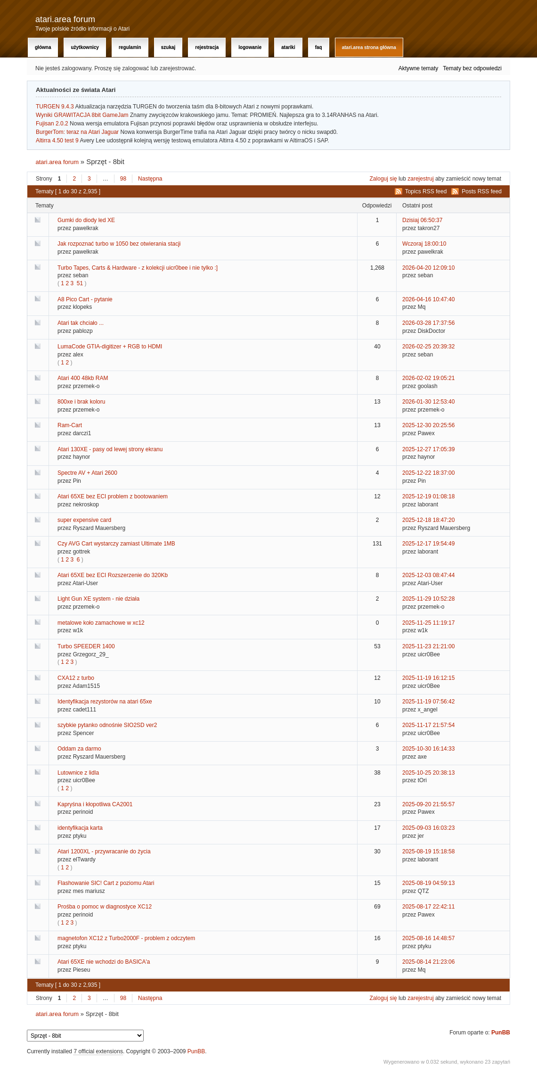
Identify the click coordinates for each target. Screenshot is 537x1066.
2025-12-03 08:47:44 (428, 575)
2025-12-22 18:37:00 (428, 473)
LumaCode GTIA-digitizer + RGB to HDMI (109, 346)
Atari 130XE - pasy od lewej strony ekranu (110, 449)
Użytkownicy (84, 47)
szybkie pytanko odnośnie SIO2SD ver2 (107, 725)
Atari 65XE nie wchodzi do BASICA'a (103, 962)
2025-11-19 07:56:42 (428, 701)
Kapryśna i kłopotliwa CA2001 (94, 804)
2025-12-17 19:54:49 (428, 543)
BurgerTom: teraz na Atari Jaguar (77, 132)
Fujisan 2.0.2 (52, 123)
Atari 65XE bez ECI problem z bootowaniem (112, 496)
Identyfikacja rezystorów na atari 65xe (104, 701)
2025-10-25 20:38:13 (428, 772)
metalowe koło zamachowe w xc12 (101, 623)
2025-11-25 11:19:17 (428, 623)
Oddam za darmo (79, 748)
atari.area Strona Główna (369, 47)
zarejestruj (420, 178)
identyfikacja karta (80, 828)
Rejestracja (207, 47)
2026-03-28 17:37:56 (428, 323)
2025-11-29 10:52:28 (428, 598)
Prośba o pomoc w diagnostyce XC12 (104, 906)
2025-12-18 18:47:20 (428, 520)
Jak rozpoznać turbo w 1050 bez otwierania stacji (118, 243)
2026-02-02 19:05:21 (428, 378)
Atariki (288, 47)
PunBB (500, 1032)
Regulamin (130, 47)
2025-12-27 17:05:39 (428, 449)
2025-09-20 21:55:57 (428, 804)
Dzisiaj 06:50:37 (422, 220)
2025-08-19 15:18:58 (428, 851)
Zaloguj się (383, 178)
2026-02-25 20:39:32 (428, 346)
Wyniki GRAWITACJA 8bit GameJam (82, 115)
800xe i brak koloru (81, 401)
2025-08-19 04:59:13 (428, 883)
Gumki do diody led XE (86, 220)
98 (123, 178)
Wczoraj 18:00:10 (424, 243)
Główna (43, 47)
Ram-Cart (69, 425)
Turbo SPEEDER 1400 (86, 646)
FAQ (318, 47)
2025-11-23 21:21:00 (428, 646)
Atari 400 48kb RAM (82, 378)
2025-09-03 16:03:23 (428, 828)
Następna (150, 178)
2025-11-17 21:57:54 (428, 725)
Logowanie (249, 47)
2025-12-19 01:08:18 (428, 496)
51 (80, 283)
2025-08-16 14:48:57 (428, 938)
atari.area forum (65, 19)
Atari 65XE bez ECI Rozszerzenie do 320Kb (112, 575)
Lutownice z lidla (78, 772)
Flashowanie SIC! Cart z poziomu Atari (105, 883)
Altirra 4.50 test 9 (57, 140)
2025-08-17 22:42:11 (428, 906)
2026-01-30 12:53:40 (428, 401)
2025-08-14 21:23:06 (428, 962)
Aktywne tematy (419, 68)
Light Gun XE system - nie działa (98, 598)
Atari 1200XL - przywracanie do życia (104, 851)
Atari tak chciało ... (80, 323)
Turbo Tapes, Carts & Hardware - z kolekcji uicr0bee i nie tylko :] (137, 267)
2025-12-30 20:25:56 (428, 425)
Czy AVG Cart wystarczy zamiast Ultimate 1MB (116, 543)
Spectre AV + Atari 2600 (87, 473)
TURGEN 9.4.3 (55, 106)
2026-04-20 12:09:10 (428, 267)
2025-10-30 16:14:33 (428, 748)
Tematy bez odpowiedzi (472, 68)
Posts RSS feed (482, 191)
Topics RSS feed (426, 191)
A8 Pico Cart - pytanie (85, 299)
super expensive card (84, 520)
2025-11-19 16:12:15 (428, 678)
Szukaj (168, 47)
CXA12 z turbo (75, 678)
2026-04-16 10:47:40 (428, 299)
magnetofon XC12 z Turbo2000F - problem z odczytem (126, 938)
